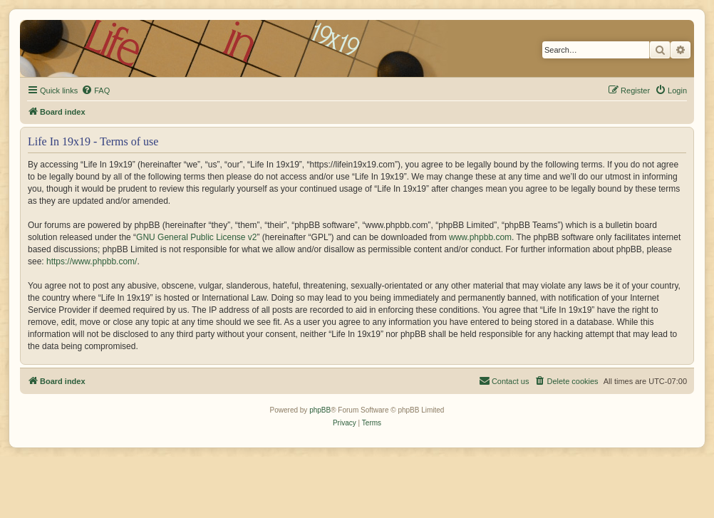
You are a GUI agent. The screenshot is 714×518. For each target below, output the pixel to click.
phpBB (320, 410)
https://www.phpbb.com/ (91, 261)
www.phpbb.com (480, 237)
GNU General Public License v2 (196, 237)
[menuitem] (95, 90)
